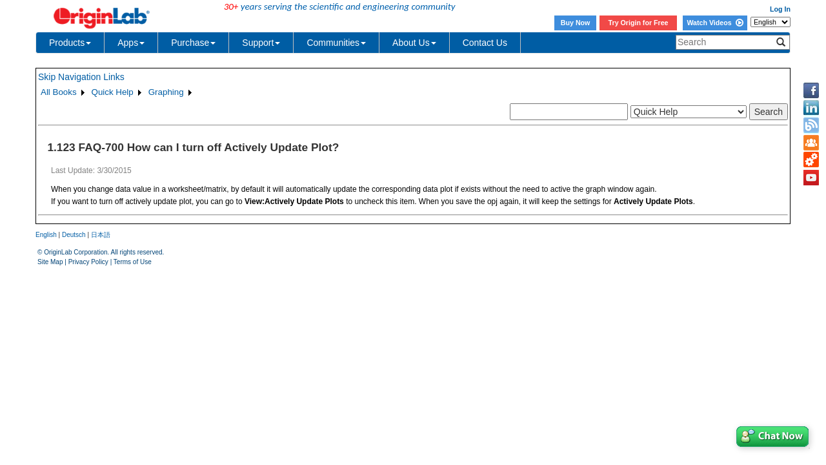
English (46, 234)
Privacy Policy (88, 261)
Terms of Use (133, 261)
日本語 (100, 234)
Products (70, 42)
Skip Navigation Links (81, 77)
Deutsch (74, 234)
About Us (414, 42)
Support (261, 42)
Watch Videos (715, 22)
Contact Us (485, 42)
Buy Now (575, 22)
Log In (780, 9)
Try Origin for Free (639, 22)
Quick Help (113, 92)
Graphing (166, 92)
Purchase (193, 42)
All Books (59, 92)
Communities (336, 42)
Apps (131, 42)
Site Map (50, 261)
